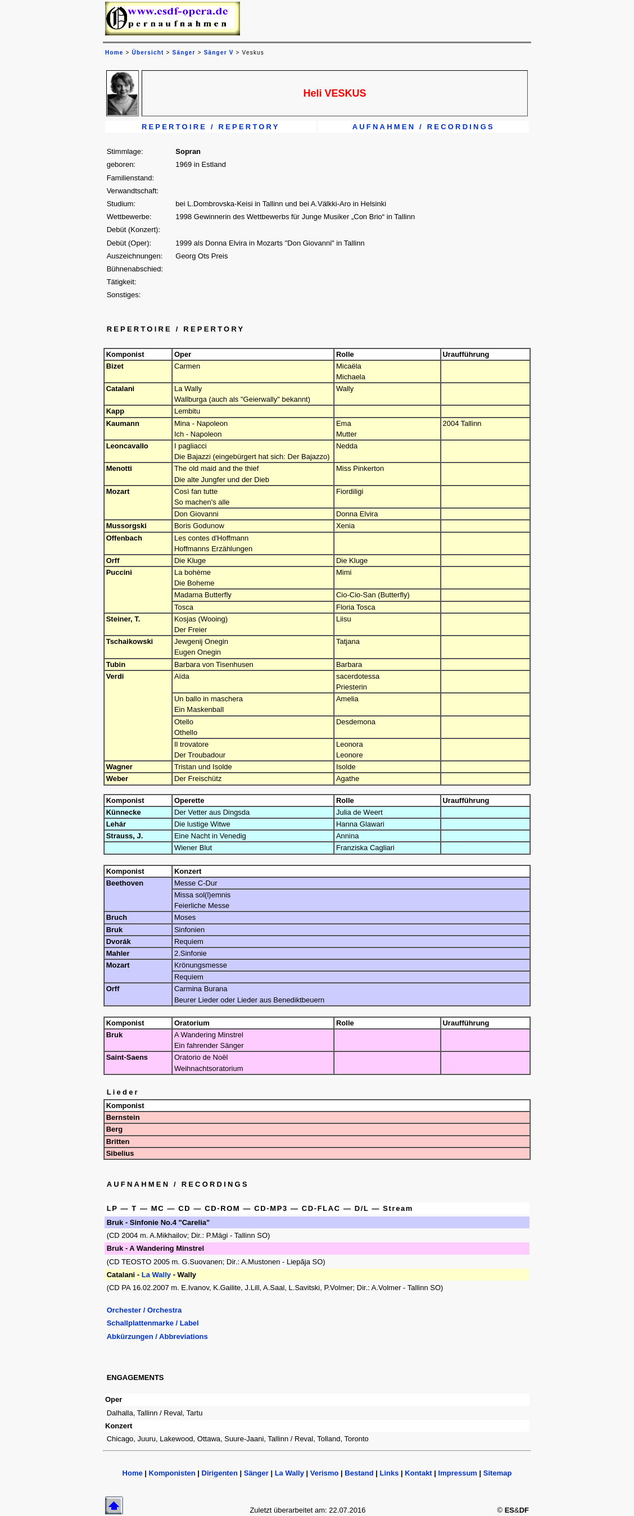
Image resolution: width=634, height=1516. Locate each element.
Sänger (184, 52)
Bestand (359, 1473)
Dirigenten (220, 1473)
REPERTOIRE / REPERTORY (211, 126)
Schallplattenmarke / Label (153, 1323)
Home (133, 1473)
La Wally (156, 1274)
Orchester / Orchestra (144, 1310)
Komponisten (172, 1473)
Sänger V (219, 52)
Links (388, 1473)
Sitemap (497, 1473)
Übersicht (148, 52)
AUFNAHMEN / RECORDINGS (423, 126)
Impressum (457, 1473)
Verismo (324, 1473)
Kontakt (418, 1473)
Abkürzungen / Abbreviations (157, 1336)
